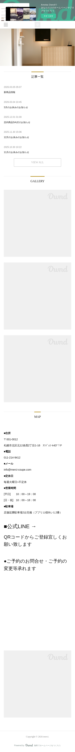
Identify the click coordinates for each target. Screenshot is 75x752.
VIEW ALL (37, 162)
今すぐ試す (48, 16)
